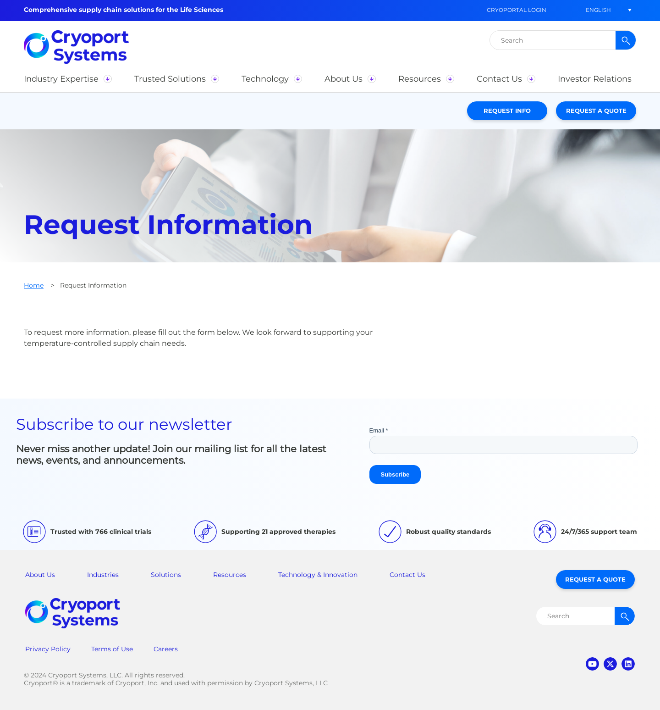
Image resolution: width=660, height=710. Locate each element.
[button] (598, 9)
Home (34, 285)
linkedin (628, 664)
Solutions (166, 575)
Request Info (507, 110)
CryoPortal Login (516, 9)
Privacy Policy (48, 649)
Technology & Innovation (318, 575)
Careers (166, 649)
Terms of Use (112, 649)
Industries (103, 575)
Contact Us (407, 575)
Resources (229, 575)
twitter (610, 664)
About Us (40, 575)
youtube (592, 664)
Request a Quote (596, 110)
